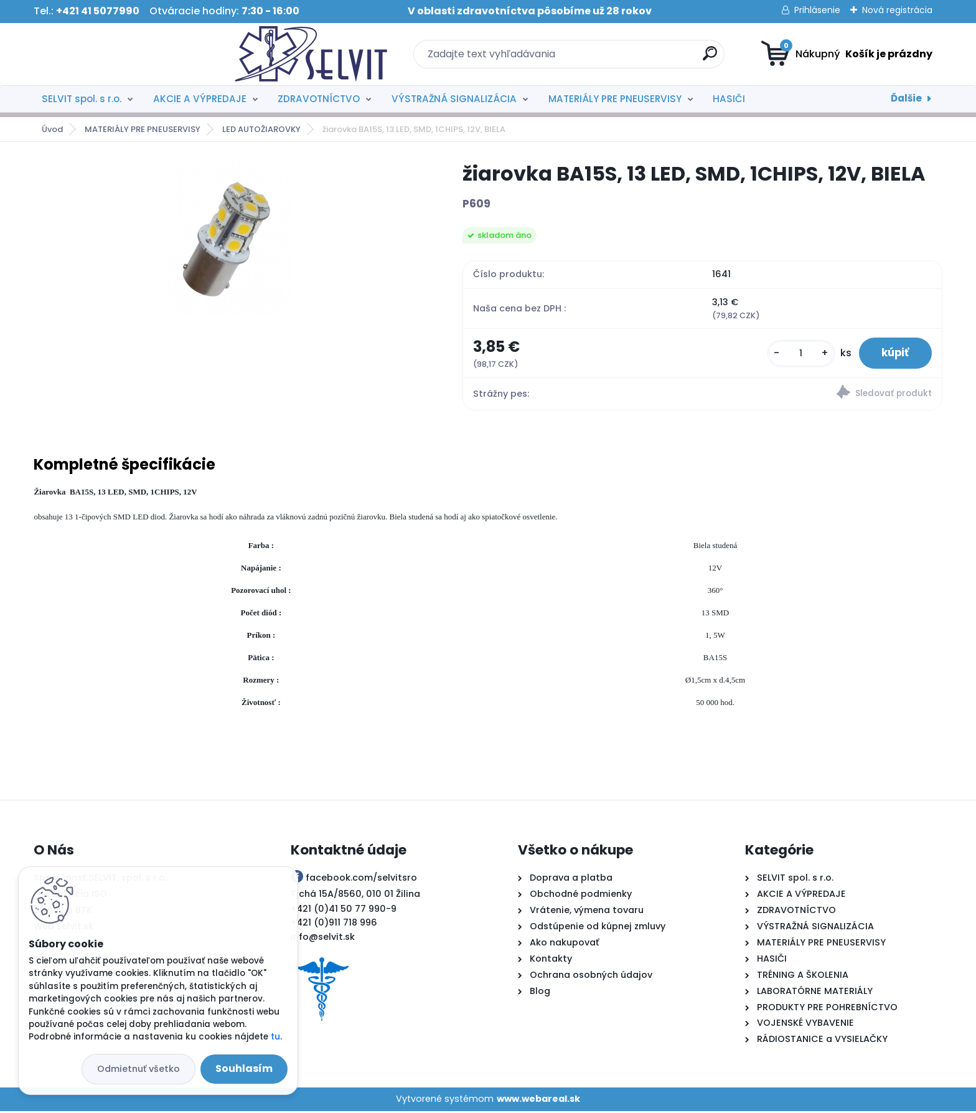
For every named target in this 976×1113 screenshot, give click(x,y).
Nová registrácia (897, 10)
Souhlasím (244, 1068)
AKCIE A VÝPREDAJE (199, 98)
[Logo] (110, 54)
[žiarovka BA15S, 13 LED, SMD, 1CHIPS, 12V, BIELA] (228, 238)
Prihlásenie (817, 10)
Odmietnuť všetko (138, 1069)
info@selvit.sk (323, 938)
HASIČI (729, 98)
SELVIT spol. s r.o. (81, 98)
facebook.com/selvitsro (361, 879)
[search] (610, 58)
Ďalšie (906, 98)
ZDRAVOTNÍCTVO (319, 98)
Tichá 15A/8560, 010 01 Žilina (355, 895)
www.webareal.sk (538, 1100)
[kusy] (795, 354)
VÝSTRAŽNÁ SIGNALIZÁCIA (454, 98)
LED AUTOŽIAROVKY (261, 129)
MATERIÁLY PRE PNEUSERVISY (615, 98)
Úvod (52, 129)
